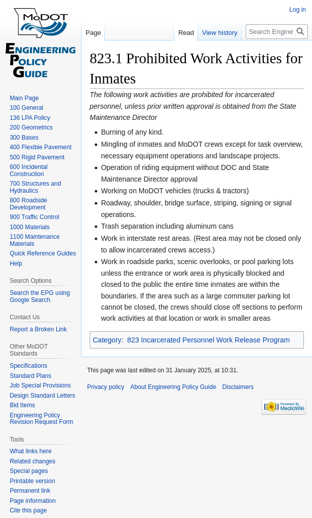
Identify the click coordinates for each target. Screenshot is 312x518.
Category (107, 340)
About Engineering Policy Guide (173, 387)
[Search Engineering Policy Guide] (277, 31)
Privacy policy (105, 387)
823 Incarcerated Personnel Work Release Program (208, 340)
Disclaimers (238, 387)
